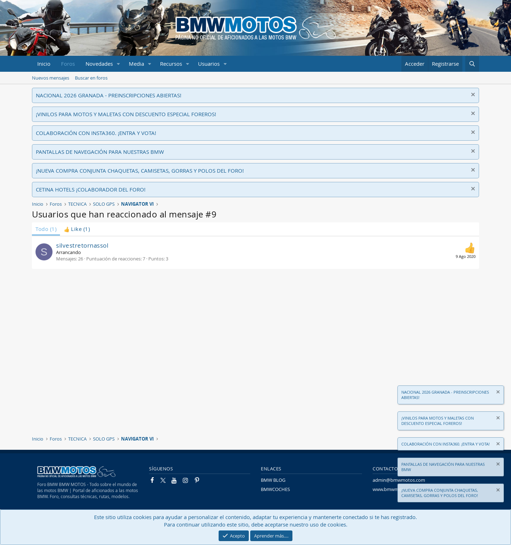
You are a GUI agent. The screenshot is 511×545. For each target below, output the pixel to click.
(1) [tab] (45, 228)
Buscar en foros (91, 78)
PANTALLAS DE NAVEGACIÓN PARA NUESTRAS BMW (100, 151)
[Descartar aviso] (472, 95)
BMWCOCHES (275, 489)
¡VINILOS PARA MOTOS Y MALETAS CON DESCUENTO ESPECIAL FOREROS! (126, 114)
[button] (118, 64)
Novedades (99, 63)
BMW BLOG (273, 480)
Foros (68, 63)
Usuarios (209, 63)
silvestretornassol (82, 245)
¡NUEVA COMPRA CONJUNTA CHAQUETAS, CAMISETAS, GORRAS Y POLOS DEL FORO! (140, 170)
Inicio (43, 63)
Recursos (171, 63)
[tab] (77, 229)
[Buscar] (472, 64)
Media (136, 63)
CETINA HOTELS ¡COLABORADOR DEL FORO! (90, 189)
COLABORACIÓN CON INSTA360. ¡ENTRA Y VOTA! (96, 132)
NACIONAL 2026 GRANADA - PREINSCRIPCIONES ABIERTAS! (108, 95)
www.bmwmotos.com (396, 489)
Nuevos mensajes (50, 78)
